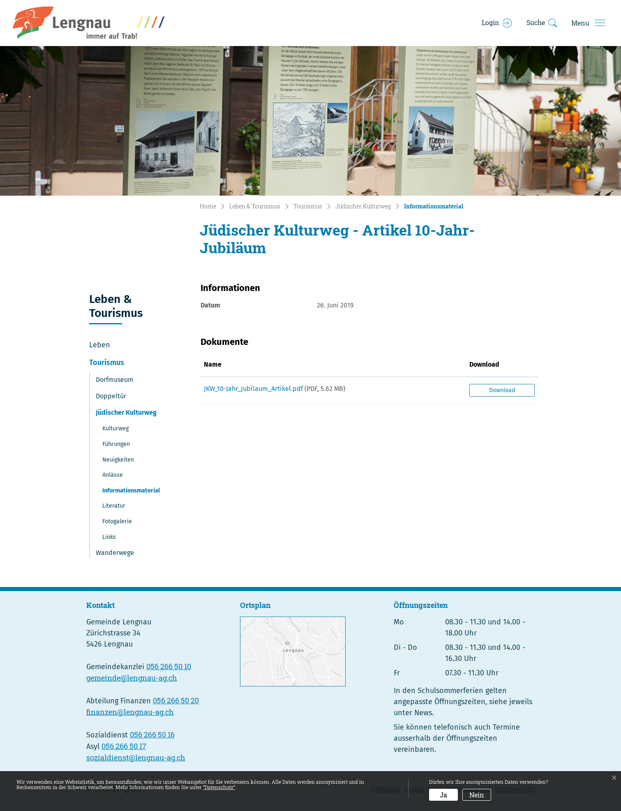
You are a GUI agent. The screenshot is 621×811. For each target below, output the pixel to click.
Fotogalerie (117, 521)
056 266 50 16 (152, 734)
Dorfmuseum (115, 380)
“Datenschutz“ (219, 787)
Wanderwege (115, 553)
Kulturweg (115, 428)
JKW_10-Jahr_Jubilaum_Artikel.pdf (253, 389)
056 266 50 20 (176, 700)
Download (502, 390)
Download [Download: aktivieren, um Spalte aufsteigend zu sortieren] (484, 364)
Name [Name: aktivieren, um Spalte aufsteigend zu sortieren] (213, 364)
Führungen (116, 444)
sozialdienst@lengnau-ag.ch (135, 757)
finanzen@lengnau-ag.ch (130, 712)
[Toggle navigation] (588, 23)
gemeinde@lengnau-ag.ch (131, 678)
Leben (99, 344)
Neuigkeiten (118, 459)
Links (109, 537)
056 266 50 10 (168, 666)
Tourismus (106, 362)
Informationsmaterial (131, 493)
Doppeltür (111, 396)
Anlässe (112, 474)
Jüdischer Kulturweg (126, 412)
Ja (443, 794)
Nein (476, 794)
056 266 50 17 (124, 746)
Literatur (113, 505)
